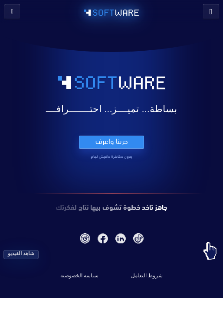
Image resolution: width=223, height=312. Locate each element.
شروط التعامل (147, 275)
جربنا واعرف (111, 141)
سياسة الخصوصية (79, 275)
